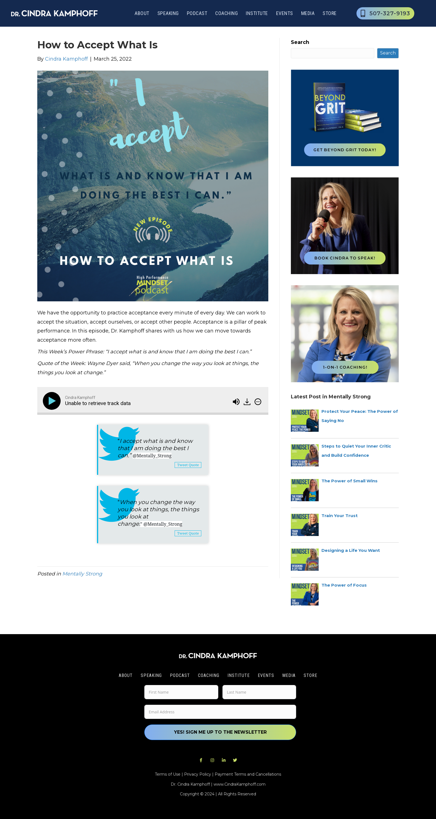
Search (300, 42)
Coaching (226, 13)
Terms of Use (167, 774)
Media (308, 13)
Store (330, 13)
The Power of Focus (344, 585)
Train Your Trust (339, 515)
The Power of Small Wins (349, 480)
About (142, 13)
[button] (201, 760)
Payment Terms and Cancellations (248, 774)
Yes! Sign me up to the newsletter (220, 732)
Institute (257, 13)
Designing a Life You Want (350, 550)
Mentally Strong (82, 574)
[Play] (53, 401)
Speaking (168, 13)
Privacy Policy (197, 774)
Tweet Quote (188, 464)
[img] (258, 401)
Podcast (197, 13)
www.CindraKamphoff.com (240, 784)
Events (284, 13)
